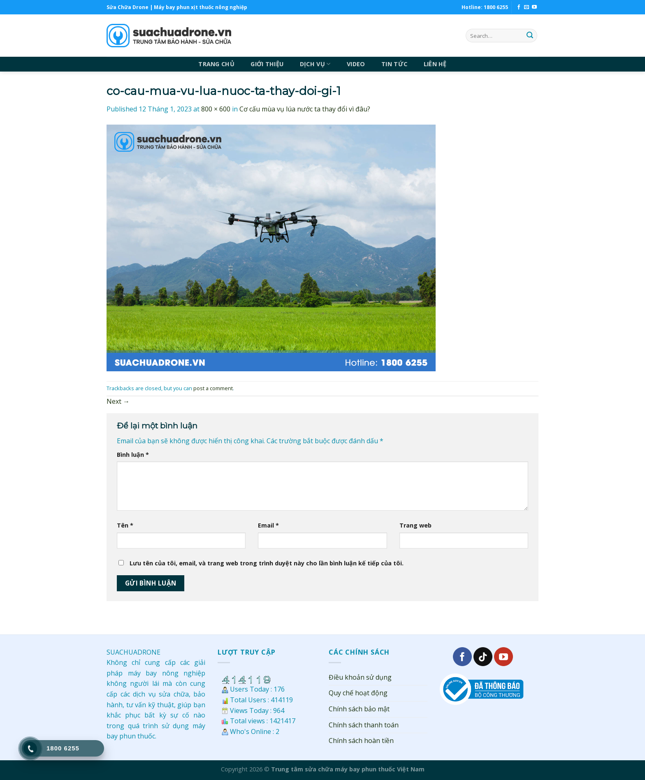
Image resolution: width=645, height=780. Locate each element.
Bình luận (133, 454)
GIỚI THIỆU (267, 64)
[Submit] (530, 36)
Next (118, 401)
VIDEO (356, 64)
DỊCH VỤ (315, 64)
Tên (125, 525)
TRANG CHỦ (216, 64)
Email (268, 525)
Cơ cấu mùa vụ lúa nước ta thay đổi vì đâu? (304, 108)
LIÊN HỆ (435, 64)
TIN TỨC (394, 64)
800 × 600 (215, 108)
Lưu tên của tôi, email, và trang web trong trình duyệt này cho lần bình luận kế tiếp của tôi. (267, 563)
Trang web (415, 525)
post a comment (213, 388)
